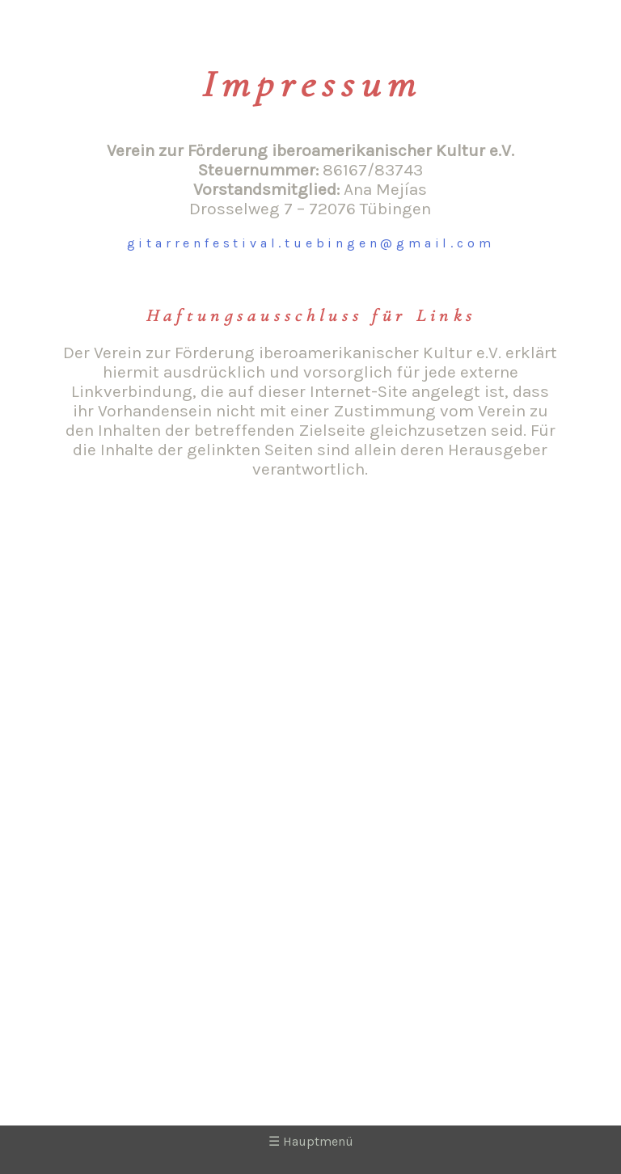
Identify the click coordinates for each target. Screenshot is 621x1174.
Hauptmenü (310, 1141)
